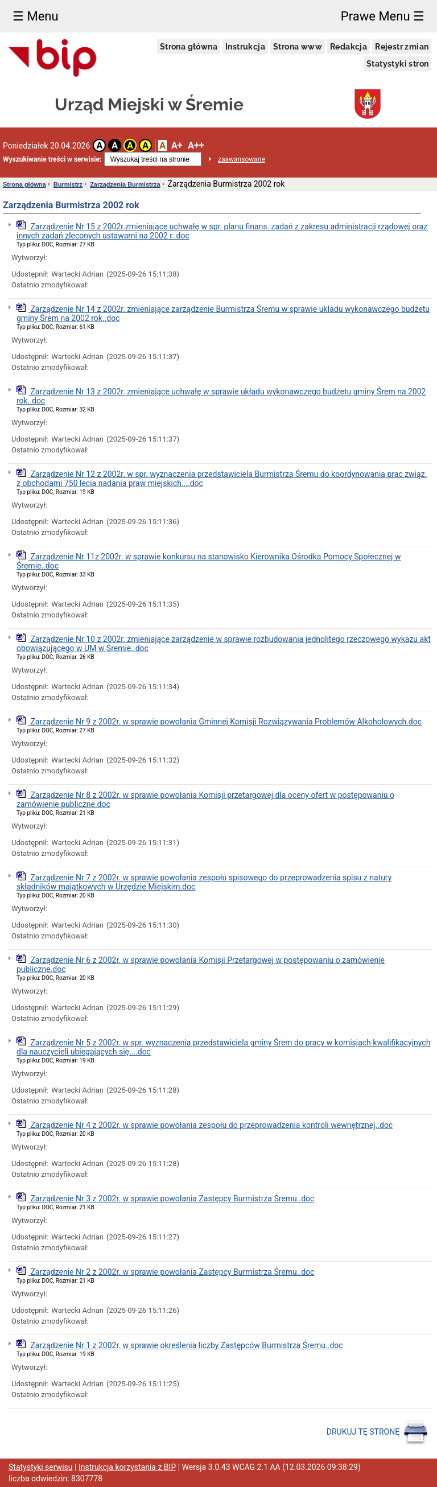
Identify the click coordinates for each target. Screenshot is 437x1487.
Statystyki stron (397, 63)
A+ (176, 145)
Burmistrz (68, 184)
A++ (196, 145)
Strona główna (188, 46)
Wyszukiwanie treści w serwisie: (52, 159)
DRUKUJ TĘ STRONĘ (377, 1432)
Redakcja (348, 46)
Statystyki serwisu (41, 1467)
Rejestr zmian (401, 46)
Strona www (297, 46)
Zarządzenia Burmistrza (125, 184)
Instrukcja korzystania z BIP (127, 1467)
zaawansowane (241, 159)
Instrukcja (245, 46)
